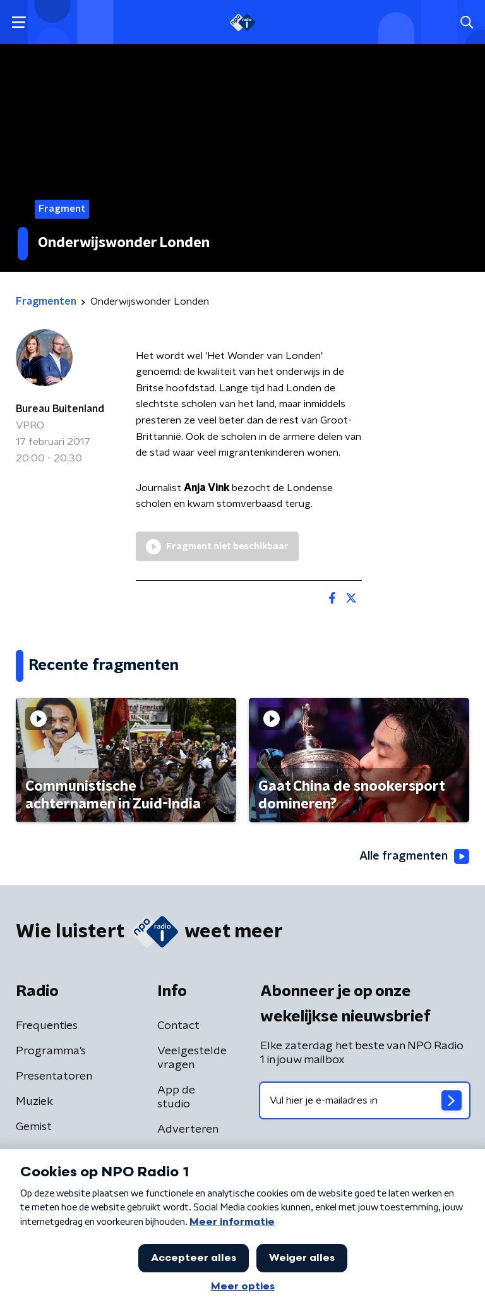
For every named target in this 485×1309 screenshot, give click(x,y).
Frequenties (47, 1026)
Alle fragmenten (414, 856)
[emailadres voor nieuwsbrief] (364, 1100)
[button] (18, 22)
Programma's (51, 1051)
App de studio (176, 1097)
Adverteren (188, 1129)
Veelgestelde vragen (192, 1058)
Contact (178, 1026)
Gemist (34, 1127)
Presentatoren (54, 1076)
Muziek (34, 1101)
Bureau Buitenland (60, 409)
